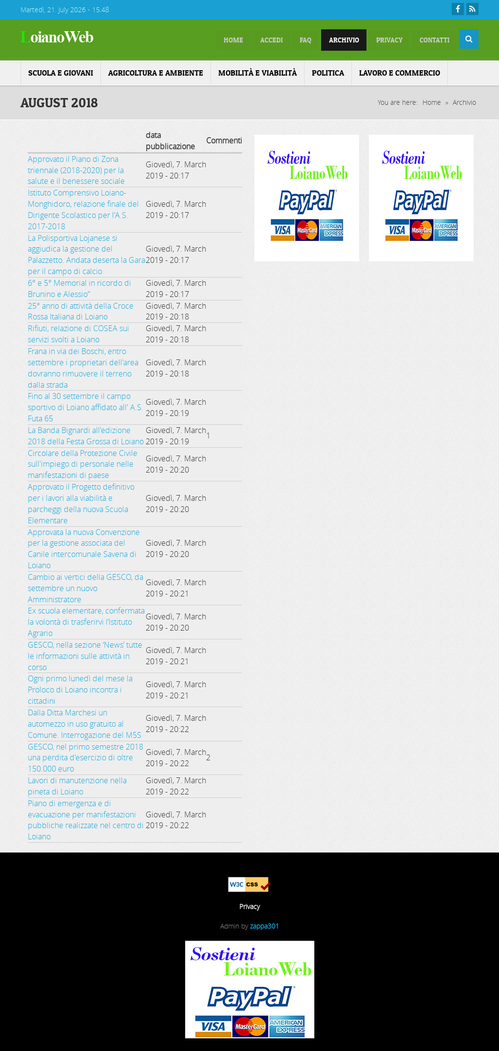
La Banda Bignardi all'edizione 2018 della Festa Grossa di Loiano (86, 434)
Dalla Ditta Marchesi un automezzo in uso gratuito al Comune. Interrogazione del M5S (84, 721)
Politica (328, 71)
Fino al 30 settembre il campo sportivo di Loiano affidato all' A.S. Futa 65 (85, 405)
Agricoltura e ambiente (155, 71)
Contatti (430, 39)
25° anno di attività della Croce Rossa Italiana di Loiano (81, 309)
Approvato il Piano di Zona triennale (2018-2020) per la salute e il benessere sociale (76, 168)
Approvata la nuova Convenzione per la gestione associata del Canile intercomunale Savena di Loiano (84, 547)
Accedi (235, 39)
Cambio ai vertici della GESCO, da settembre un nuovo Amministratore (85, 586)
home (189, 39)
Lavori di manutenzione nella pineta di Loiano (77, 784)
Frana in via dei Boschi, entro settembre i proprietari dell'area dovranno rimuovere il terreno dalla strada (83, 366)
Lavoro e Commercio (399, 71)
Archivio (322, 39)
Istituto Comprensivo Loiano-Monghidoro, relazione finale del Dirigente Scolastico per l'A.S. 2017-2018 (83, 207)
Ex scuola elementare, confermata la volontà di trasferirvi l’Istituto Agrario (86, 620)
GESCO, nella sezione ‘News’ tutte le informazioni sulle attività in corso (85, 654)
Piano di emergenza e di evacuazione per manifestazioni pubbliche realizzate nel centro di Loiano (86, 818)
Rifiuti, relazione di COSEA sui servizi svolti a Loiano (78, 332)
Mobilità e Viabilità (257, 71)
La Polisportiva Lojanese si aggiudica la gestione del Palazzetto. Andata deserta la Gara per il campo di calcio (86, 253)
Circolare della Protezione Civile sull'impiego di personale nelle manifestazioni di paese (82, 462)
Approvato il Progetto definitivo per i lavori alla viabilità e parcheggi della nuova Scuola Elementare (81, 501)
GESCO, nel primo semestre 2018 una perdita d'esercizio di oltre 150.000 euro (85, 756)
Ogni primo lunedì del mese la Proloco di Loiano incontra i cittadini (80, 688)
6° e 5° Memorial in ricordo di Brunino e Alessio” (79, 286)
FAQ (276, 39)
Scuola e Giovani (60, 71)
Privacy (376, 39)
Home (431, 100)
